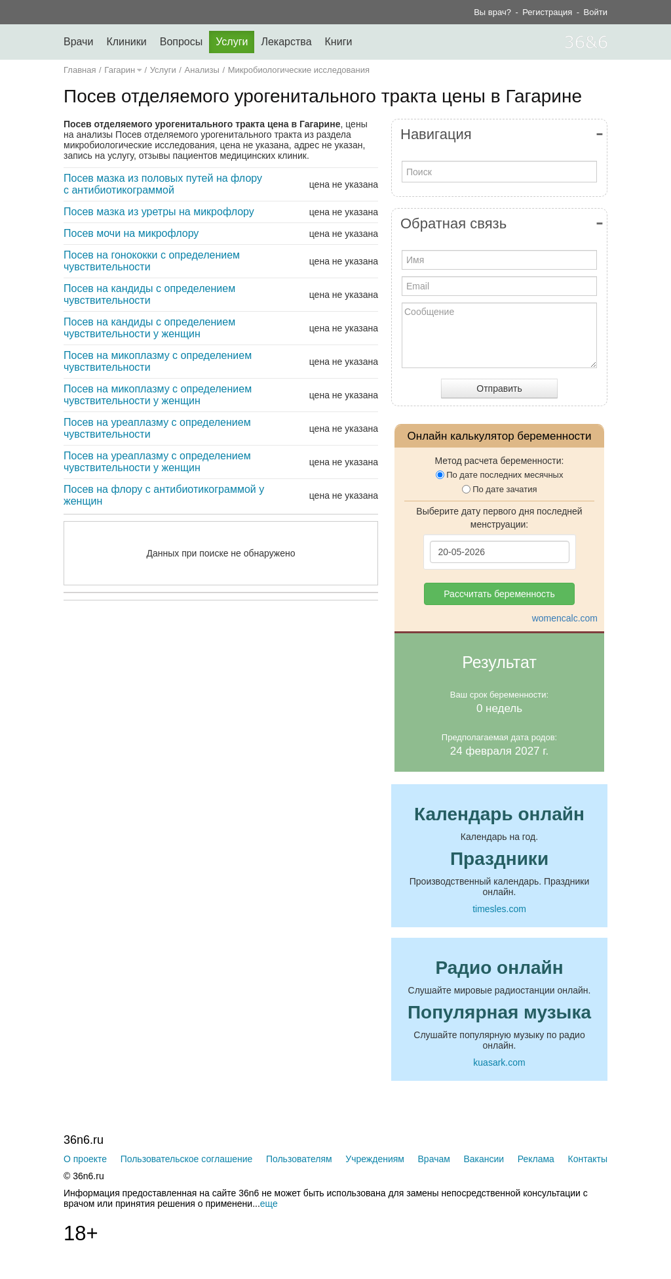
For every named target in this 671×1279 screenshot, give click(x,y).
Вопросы (181, 41)
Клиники (126, 41)
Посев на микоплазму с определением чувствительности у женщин (158, 394)
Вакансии (483, 1159)
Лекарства (286, 41)
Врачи (78, 41)
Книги (339, 41)
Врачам (434, 1159)
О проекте (85, 1159)
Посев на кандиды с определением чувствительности (149, 294)
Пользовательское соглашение (187, 1159)
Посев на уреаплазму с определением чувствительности (157, 428)
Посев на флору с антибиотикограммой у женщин (164, 495)
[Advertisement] (254, 738)
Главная (80, 70)
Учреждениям (374, 1159)
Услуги (232, 41)
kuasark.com (499, 1062)
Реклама (536, 1159)
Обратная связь (453, 223)
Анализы (202, 70)
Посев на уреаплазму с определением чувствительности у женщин (157, 461)
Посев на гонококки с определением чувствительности (152, 260)
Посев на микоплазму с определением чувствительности (158, 361)
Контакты (587, 1159)
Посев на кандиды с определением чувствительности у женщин (149, 327)
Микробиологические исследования (299, 70)
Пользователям (299, 1159)
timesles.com (499, 909)
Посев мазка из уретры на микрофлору (159, 211)
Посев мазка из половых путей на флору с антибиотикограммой (163, 184)
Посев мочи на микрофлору (131, 233)
